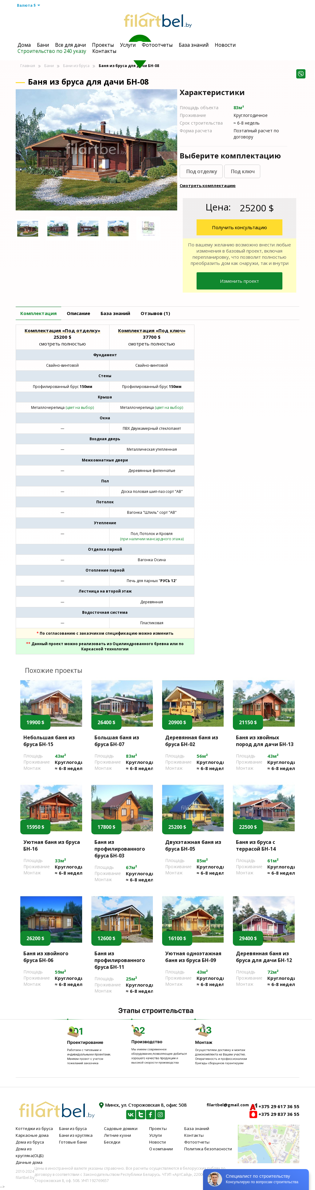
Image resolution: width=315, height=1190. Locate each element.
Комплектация (38, 313)
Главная (27, 65)
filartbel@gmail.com (228, 1105)
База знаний (194, 45)
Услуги (128, 45)
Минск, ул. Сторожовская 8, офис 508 (143, 1105)
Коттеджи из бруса (34, 1128)
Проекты (103, 45)
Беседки (112, 1142)
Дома (24, 45)
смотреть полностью (62, 344)
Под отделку (201, 171)
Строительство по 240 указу (52, 51)
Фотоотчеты (157, 45)
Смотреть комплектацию (208, 185)
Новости (225, 45)
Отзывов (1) (155, 313)
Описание (78, 313)
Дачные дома (29, 1162)
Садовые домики (121, 1128)
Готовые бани (73, 1142)
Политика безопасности (208, 1149)
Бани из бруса (76, 65)
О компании (161, 1149)
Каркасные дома (32, 1135)
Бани (43, 45)
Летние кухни (117, 1135)
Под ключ (242, 171)
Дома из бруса (30, 1142)
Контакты (104, 51)
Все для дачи (70, 45)
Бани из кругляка (76, 1135)
